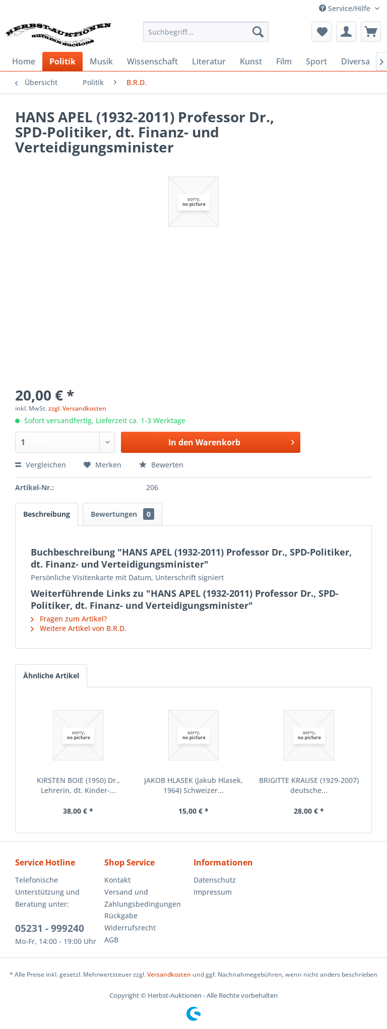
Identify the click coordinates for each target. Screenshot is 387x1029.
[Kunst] (251, 61)
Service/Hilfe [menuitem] (345, 8)
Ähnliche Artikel (51, 675)
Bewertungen (122, 514)
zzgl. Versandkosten (77, 408)
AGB (111, 939)
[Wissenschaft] (152, 61)
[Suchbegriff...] (206, 32)
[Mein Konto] (346, 32)
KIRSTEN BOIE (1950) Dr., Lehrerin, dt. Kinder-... (78, 785)
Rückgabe (121, 915)
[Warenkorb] (371, 32)
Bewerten (161, 464)
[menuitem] (206, 32)
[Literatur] (209, 61)
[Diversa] (355, 61)
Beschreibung (46, 514)
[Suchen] (258, 32)
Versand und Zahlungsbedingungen (142, 898)
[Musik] (101, 61)
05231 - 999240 (49, 928)
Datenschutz (215, 880)
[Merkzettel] (321, 32)
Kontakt (117, 880)
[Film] (284, 61)
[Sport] (316, 61)
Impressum (213, 892)
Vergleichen (40, 464)
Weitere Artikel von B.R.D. (78, 628)
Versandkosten (169, 974)
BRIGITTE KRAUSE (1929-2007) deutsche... (309, 785)
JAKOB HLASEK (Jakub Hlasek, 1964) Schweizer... (193, 785)
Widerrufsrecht (130, 927)
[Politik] (62, 61)
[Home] (23, 61)
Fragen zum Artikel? (69, 618)
